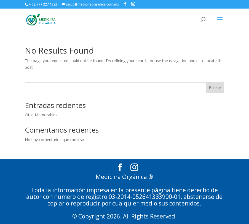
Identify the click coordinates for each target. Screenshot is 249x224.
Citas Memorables (41, 114)
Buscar (215, 87)
